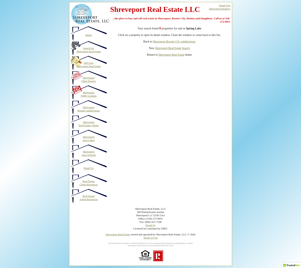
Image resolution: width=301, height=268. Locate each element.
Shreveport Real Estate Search (172, 48)
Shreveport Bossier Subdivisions (88, 109)
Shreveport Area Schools (89, 153)
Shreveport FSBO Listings (89, 94)
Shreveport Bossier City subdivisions (174, 41)
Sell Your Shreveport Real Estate (88, 64)
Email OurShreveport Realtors (219, 7)
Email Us (89, 168)
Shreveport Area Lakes (89, 138)
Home (88, 35)
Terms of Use (150, 237)
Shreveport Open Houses (89, 79)
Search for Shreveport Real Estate (88, 50)
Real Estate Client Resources (89, 183)
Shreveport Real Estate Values (89, 124)
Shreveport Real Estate (171, 54)
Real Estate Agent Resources (89, 197)
